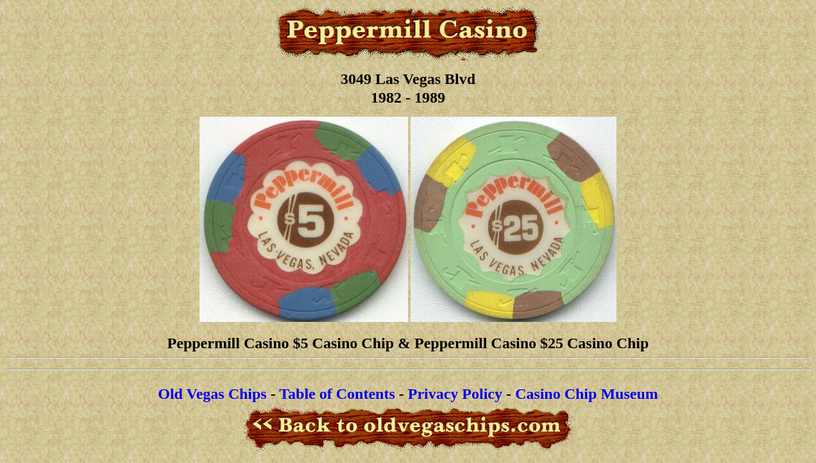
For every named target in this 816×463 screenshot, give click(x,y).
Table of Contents (337, 393)
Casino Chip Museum (586, 393)
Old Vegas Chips (212, 393)
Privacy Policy (455, 393)
